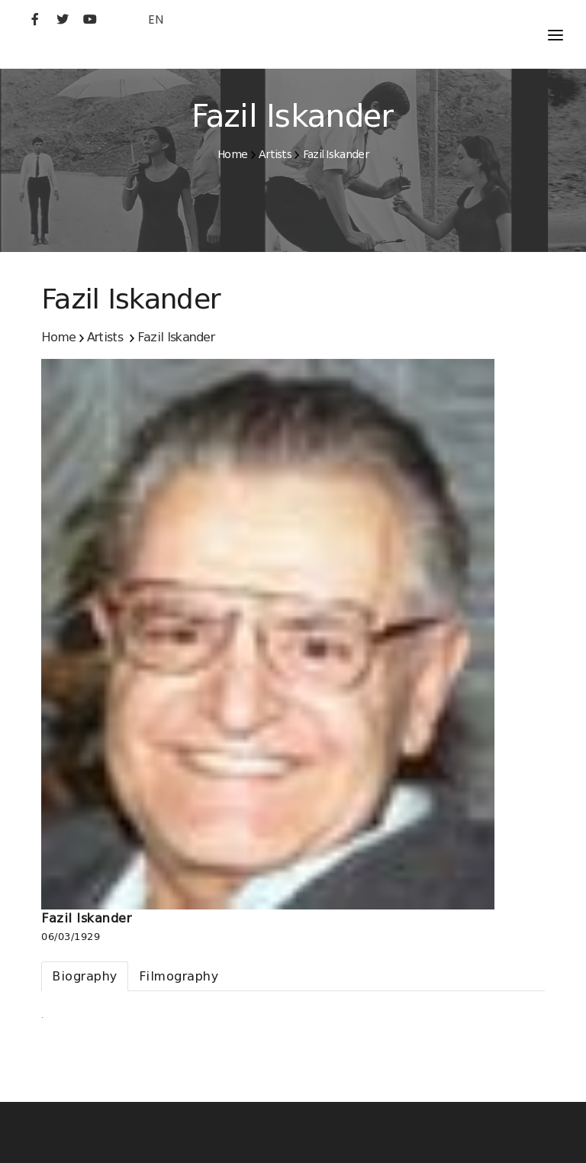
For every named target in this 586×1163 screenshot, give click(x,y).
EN (155, 19)
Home (232, 154)
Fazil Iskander (336, 154)
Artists (275, 154)
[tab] (84, 976)
